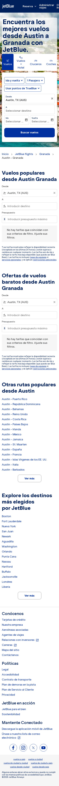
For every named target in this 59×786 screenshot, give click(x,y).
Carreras (9, 645)
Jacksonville (9, 576)
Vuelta (35, 118)
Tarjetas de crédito (13, 619)
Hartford (7, 566)
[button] (35, 80)
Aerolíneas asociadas (15, 629)
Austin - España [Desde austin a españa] (12, 449)
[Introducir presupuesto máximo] (30, 219)
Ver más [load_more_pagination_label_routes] (29, 478)
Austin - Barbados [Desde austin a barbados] (13, 469)
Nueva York (9, 526)
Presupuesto (8, 212)
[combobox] (29, 193)
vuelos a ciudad (35, 759)
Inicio (5, 154)
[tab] (8, 62)
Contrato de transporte (16, 679)
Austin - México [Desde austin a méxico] (11, 434)
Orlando (7, 551)
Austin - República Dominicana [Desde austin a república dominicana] (21, 404)
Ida (7, 118)
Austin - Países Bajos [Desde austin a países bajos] (15, 424)
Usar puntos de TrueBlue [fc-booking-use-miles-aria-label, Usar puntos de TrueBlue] (21, 88)
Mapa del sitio (10, 650)
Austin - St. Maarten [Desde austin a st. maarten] (14, 444)
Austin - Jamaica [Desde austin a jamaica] (12, 439)
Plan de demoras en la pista (19, 684)
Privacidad (8, 694)
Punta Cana (9, 556)
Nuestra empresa (12, 624)
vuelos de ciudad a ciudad (16, 763)
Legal (5, 669)
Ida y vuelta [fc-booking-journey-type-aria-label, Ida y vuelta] (13, 80)
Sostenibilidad (11, 714)
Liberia (6, 586)
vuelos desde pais (40, 767)
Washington (9, 546)
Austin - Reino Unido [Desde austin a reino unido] (15, 414)
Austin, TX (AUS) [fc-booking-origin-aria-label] (16, 100)
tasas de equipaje (38, 257)
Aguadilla (8, 541)
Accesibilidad (10, 674)
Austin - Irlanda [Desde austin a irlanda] (11, 429)
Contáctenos (10, 655)
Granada (44, 154)
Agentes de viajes (13, 634)
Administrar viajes (46, 6)
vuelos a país (19, 759)
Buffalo (6, 571)
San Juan (7, 531)
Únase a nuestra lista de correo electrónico (21, 736)
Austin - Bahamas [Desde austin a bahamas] (13, 409)
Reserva (30, 6)
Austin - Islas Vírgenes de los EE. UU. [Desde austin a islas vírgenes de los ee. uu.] (24, 459)
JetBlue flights (24, 154)
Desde (9, 96)
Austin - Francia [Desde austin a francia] (12, 454)
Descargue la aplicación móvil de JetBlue (27, 728)
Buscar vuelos (29, 132)
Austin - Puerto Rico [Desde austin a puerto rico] (14, 399)
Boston (6, 516)
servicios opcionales (11, 260)
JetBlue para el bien (14, 709)
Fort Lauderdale (11, 521)
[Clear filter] (54, 193)
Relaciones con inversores (20, 640)
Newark (6, 536)
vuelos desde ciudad (19, 767)
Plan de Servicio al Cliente (18, 689)
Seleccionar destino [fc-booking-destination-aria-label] (18, 110)
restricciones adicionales (44, 260)
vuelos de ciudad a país (41, 763)
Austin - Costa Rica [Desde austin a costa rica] (14, 419)
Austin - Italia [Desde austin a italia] (10, 464)
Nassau (6, 561)
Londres (7, 581)
